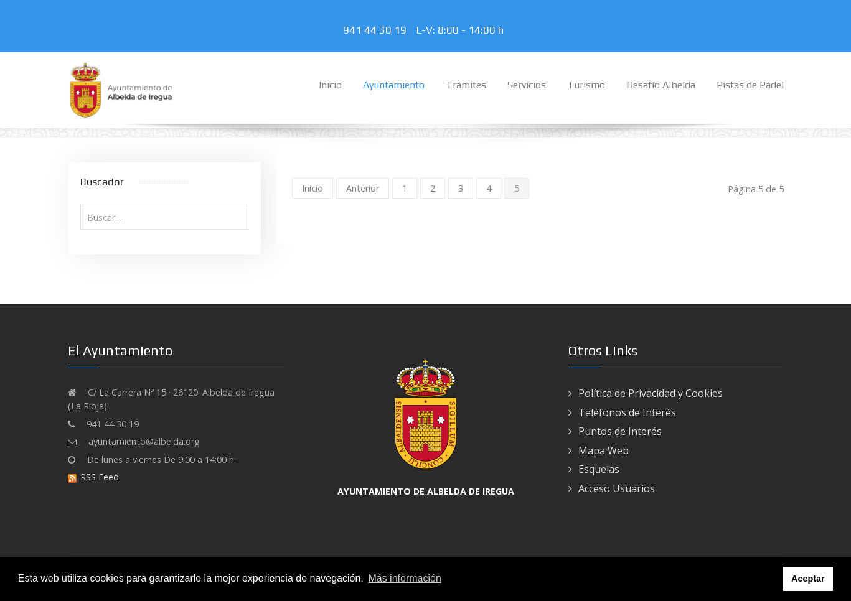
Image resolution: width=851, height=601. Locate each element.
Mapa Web (603, 450)
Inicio (312, 188)
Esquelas (598, 469)
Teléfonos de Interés (627, 412)
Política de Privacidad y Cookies (650, 393)
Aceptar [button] (808, 579)
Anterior (362, 188)
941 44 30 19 (377, 30)
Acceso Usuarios (616, 488)
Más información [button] (404, 578)
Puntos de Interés (620, 431)
